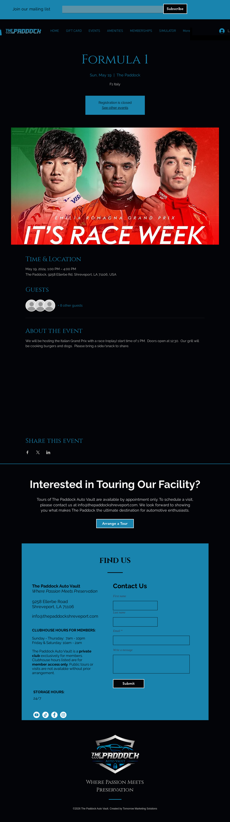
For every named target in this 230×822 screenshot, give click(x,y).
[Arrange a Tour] (115, 523)
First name (119, 596)
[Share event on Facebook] (27, 452)
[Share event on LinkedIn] (48, 452)
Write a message (123, 650)
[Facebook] (54, 715)
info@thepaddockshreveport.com (108, 505)
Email (66, 4)
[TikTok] (45, 715)
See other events (115, 108)
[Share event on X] (38, 452)
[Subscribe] (175, 9)
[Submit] (128, 683)
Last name (119, 612)
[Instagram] (63, 715)
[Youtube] (36, 715)
